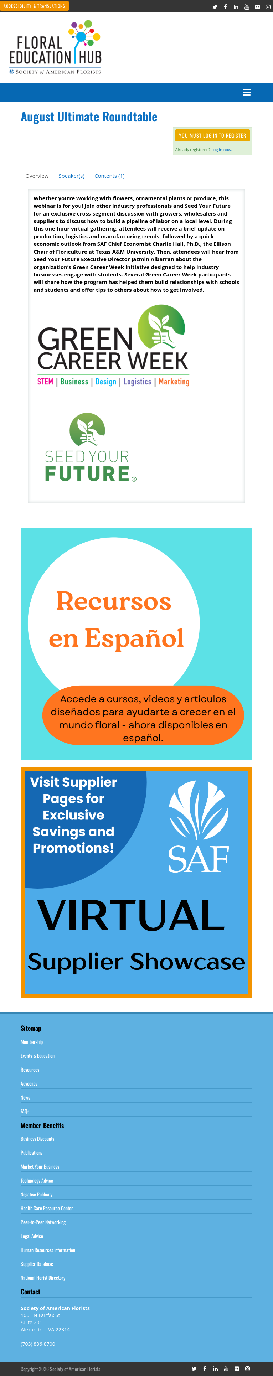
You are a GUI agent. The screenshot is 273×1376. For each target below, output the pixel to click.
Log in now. (221, 149)
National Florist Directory (43, 1277)
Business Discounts (37, 1138)
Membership (32, 1041)
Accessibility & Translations (34, 6)
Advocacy (29, 1083)
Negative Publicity (36, 1194)
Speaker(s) (71, 175)
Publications (31, 1152)
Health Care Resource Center (47, 1208)
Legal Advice (32, 1236)
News (25, 1097)
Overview (36, 175)
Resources (30, 1069)
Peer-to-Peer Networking (43, 1222)
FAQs (25, 1111)
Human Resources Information (48, 1249)
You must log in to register (212, 135)
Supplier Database (37, 1263)
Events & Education (38, 1055)
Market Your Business (40, 1166)
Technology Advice (37, 1180)
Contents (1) (109, 175)
